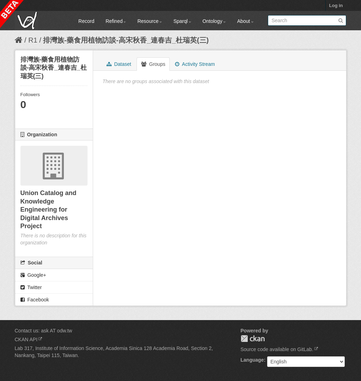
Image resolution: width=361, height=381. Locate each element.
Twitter (31, 287)
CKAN (253, 338)
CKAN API (26, 339)
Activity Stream (195, 64)
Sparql (182, 21)
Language (252, 360)
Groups (153, 64)
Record (86, 21)
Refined (116, 21)
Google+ (33, 275)
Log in (336, 5)
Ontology (214, 21)
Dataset (119, 64)
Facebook (34, 299)
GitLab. (305, 349)
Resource (149, 21)
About (245, 21)
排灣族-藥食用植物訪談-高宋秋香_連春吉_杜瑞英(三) (126, 40)
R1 (32, 40)
